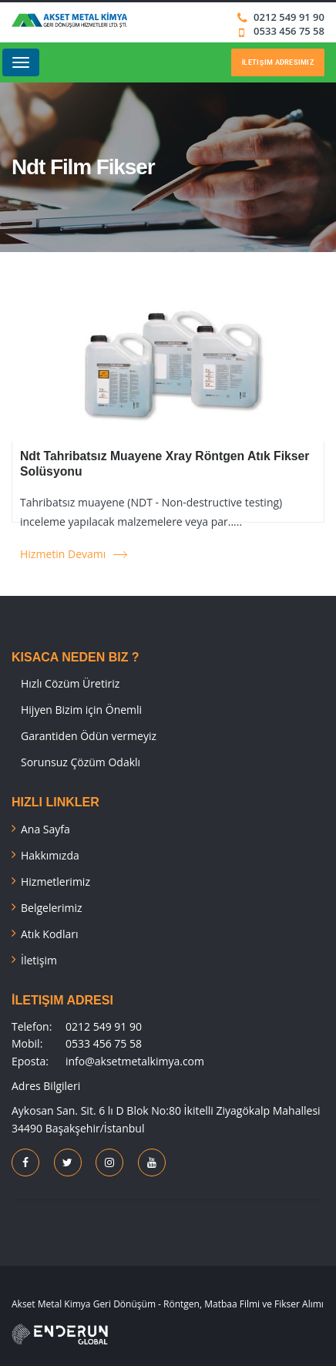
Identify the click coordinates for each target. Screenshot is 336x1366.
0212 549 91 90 (289, 17)
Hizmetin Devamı (63, 554)
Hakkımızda (50, 855)
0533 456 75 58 (287, 31)
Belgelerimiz (51, 907)
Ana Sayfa (45, 829)
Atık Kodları (50, 934)
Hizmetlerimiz (55, 881)
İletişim (39, 960)
